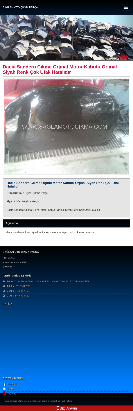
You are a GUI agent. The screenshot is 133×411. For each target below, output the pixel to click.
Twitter (10, 389)
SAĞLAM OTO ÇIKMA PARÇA (20, 7)
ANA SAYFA (9, 258)
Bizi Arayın (66, 408)
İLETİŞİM (7, 267)
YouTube (11, 393)
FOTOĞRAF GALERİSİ (14, 262)
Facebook (12, 384)
